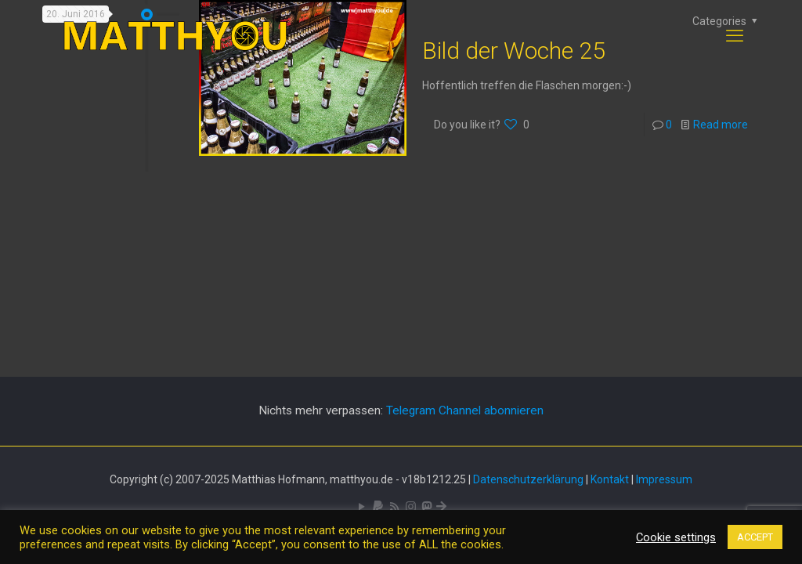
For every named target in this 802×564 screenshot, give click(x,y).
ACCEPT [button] (755, 537)
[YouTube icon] (361, 507)
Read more (720, 124)
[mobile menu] (734, 36)
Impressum (664, 479)
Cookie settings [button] (676, 537)
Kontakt (610, 479)
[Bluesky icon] (441, 507)
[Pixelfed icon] (411, 507)
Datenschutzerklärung (528, 479)
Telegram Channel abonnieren (465, 410)
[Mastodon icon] (426, 507)
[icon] (378, 507)
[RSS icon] (394, 507)
